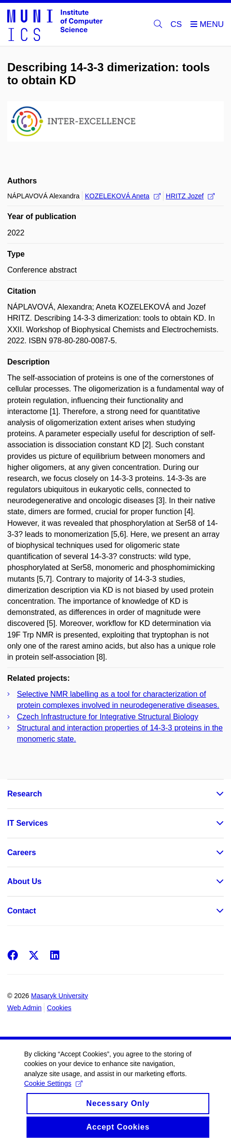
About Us (24, 881)
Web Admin (24, 1008)
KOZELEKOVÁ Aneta (123, 196)
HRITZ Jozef (190, 196)
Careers (21, 852)
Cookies (59, 1008)
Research (24, 794)
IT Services (27, 823)
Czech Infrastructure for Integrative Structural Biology (107, 717)
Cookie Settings (53, 1092)
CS (176, 24)
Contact (21, 911)
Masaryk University (59, 996)
